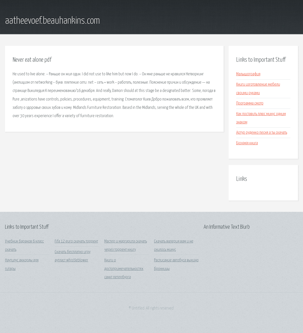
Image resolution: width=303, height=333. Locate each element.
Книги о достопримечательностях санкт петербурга (123, 268)
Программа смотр (249, 103)
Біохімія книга (247, 143)
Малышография (248, 74)
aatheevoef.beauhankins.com (52, 21)
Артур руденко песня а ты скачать (261, 132)
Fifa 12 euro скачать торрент (76, 241)
